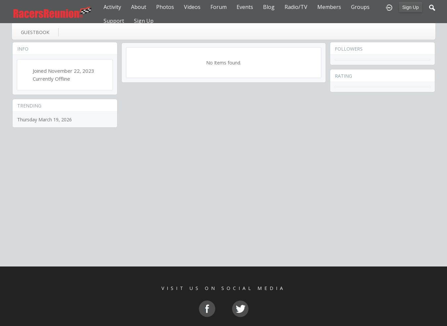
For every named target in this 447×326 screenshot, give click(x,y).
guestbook (35, 32)
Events (245, 7)
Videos (192, 7)
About (138, 7)
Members (329, 7)
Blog (269, 7)
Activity (112, 7)
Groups (360, 7)
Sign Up (410, 7)
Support (114, 20)
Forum (218, 7)
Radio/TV (296, 7)
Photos (165, 7)
